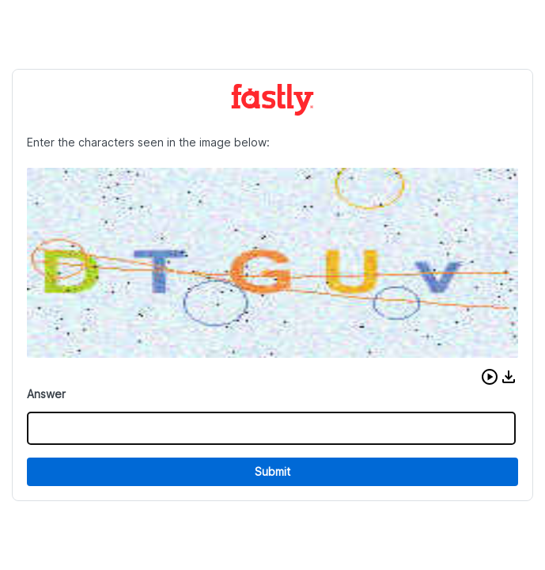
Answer (46, 394)
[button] (489, 376)
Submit (272, 471)
